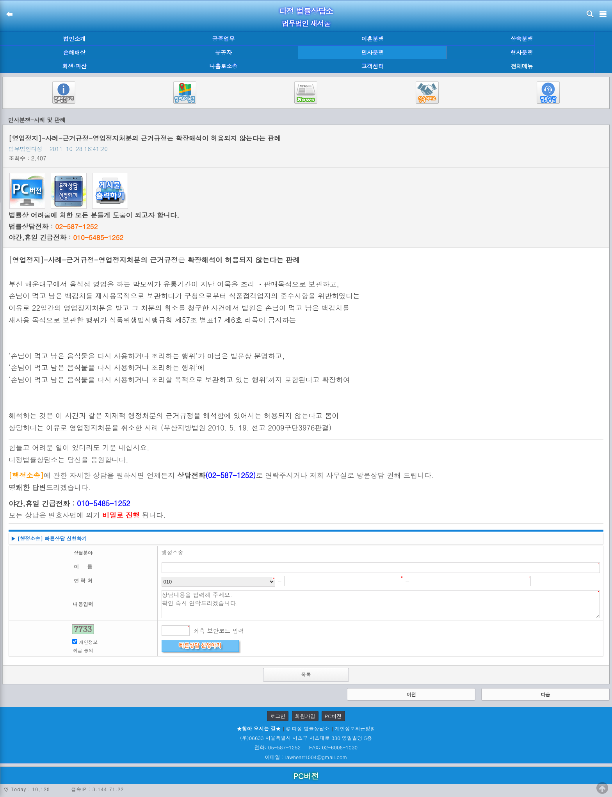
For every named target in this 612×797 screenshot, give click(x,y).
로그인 (277, 716)
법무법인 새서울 (306, 23)
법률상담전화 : (53, 226)
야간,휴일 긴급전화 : (66, 237)
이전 (411, 694)
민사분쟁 (372, 52)
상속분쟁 (522, 39)
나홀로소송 (224, 66)
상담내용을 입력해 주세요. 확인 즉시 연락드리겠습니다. (381, 604)
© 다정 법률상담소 (307, 728)
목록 (306, 674)
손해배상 (74, 52)
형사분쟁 (522, 52)
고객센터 (372, 66)
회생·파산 (74, 66)
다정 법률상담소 (306, 10)
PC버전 (333, 716)
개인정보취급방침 (355, 728)
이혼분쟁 (372, 39)
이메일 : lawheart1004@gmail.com (306, 757)
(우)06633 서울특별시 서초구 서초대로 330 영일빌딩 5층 (306, 738)
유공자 (223, 52)
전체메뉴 (522, 66)
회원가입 (305, 716)
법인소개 (74, 39)
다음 (545, 694)
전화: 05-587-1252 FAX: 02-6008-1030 (306, 747)
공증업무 (223, 39)
